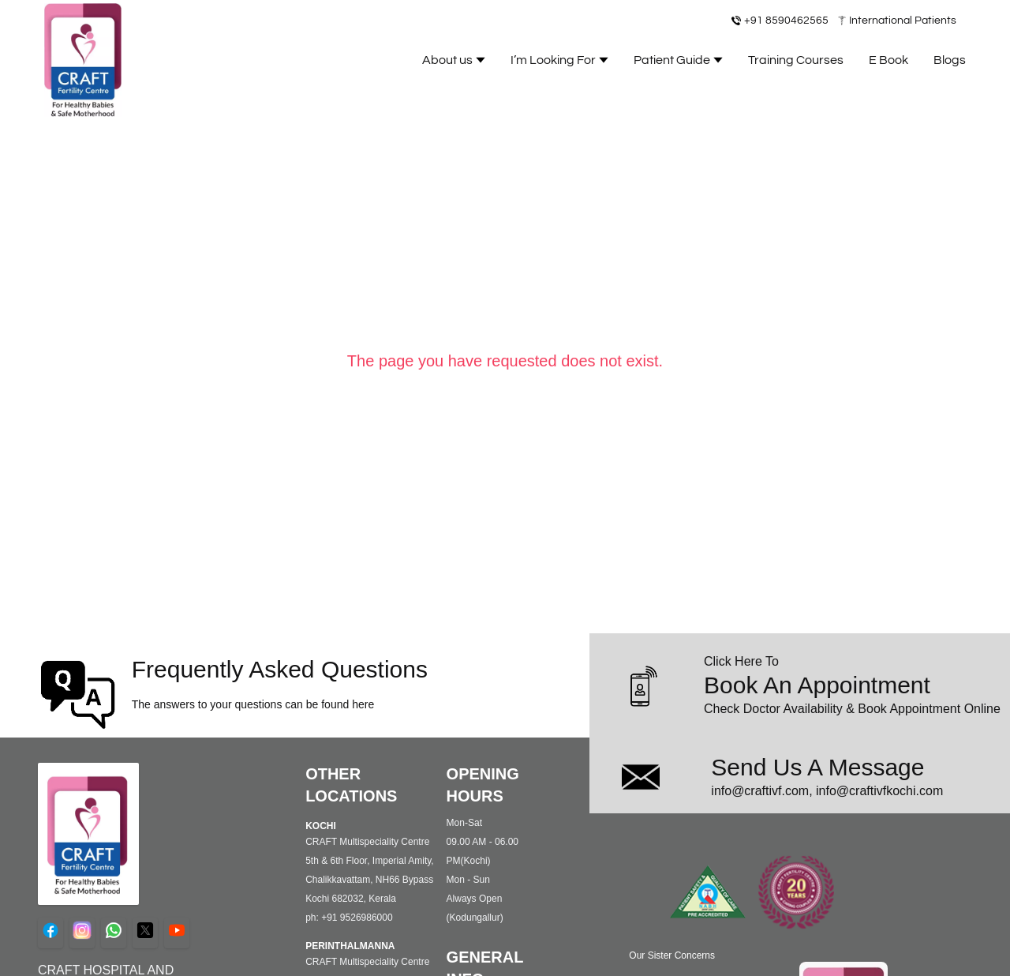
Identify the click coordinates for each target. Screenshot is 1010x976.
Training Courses (796, 60)
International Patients (902, 20)
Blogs (949, 60)
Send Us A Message (817, 767)
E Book (888, 60)
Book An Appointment (817, 685)
